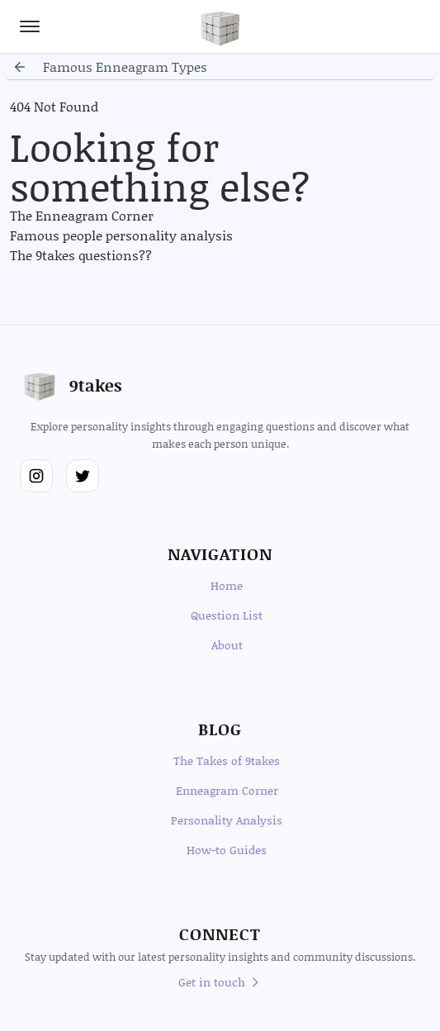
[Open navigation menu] (29, 26)
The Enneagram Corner (82, 216)
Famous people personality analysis (121, 235)
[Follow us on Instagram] (36, 475)
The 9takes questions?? (81, 255)
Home (227, 585)
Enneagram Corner (227, 790)
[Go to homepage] (220, 26)
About (227, 645)
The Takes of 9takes (226, 760)
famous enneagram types (125, 67)
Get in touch (220, 982)
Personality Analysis (226, 820)
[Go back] (20, 67)
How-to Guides (227, 850)
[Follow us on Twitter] (82, 475)
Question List (227, 615)
